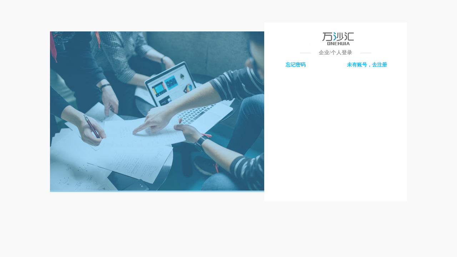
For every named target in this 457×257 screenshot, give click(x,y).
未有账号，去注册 (367, 64)
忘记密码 (296, 64)
